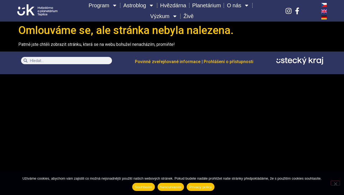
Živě (188, 16)
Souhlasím (143, 187)
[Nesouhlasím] (335, 183)
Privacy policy (200, 187)
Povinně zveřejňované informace (168, 61)
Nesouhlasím (171, 187)
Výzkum (164, 16)
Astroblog (138, 5)
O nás (238, 5)
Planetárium (206, 5)
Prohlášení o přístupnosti (228, 61)
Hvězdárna (173, 5)
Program (102, 5)
